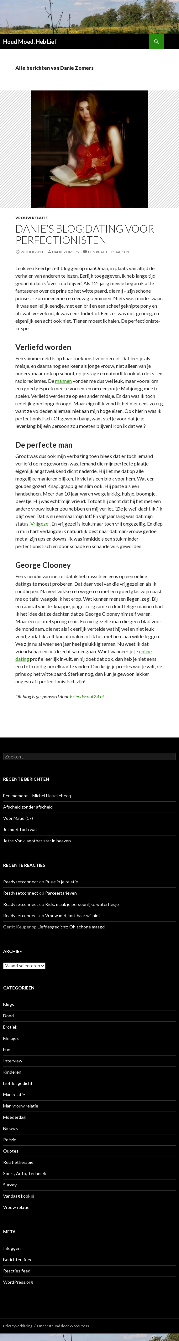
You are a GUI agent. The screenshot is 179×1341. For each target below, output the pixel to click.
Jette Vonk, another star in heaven (37, 840)
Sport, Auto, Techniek (24, 1173)
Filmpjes (11, 1038)
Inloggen (12, 1248)
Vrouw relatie (31, 217)
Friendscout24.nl (87, 696)
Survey (10, 1184)
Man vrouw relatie (20, 1105)
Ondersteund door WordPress (63, 1325)
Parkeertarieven (61, 893)
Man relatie (14, 1094)
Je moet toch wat (20, 829)
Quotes (10, 1150)
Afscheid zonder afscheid (28, 806)
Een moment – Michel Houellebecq (37, 795)
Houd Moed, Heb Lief (30, 41)
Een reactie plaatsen (108, 251)
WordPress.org (18, 1282)
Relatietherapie (18, 1162)
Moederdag (14, 1117)
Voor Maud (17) (18, 818)
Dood (8, 1015)
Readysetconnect (20, 881)
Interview (12, 1060)
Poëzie (9, 1139)
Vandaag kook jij (18, 1196)
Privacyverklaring (17, 1325)
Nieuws (10, 1128)
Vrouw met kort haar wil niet (72, 915)
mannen (63, 381)
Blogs (8, 1004)
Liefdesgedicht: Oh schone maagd (71, 926)
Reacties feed (16, 1270)
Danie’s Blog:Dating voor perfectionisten (84, 234)
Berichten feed (18, 1259)
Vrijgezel (40, 524)
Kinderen (12, 1072)
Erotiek (10, 1027)
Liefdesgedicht (18, 1083)
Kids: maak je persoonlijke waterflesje (82, 904)
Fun (6, 1049)
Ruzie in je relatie (61, 881)
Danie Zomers (65, 251)
